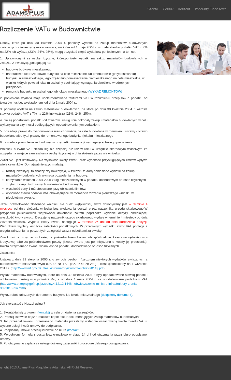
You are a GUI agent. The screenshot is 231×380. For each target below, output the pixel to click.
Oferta (152, 9)
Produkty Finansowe (211, 9)
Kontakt (184, 9)
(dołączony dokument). (117, 295)
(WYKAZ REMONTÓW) (105, 91)
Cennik (168, 9)
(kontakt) (43, 312)
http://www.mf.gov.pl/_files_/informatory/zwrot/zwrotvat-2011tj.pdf (57, 268)
